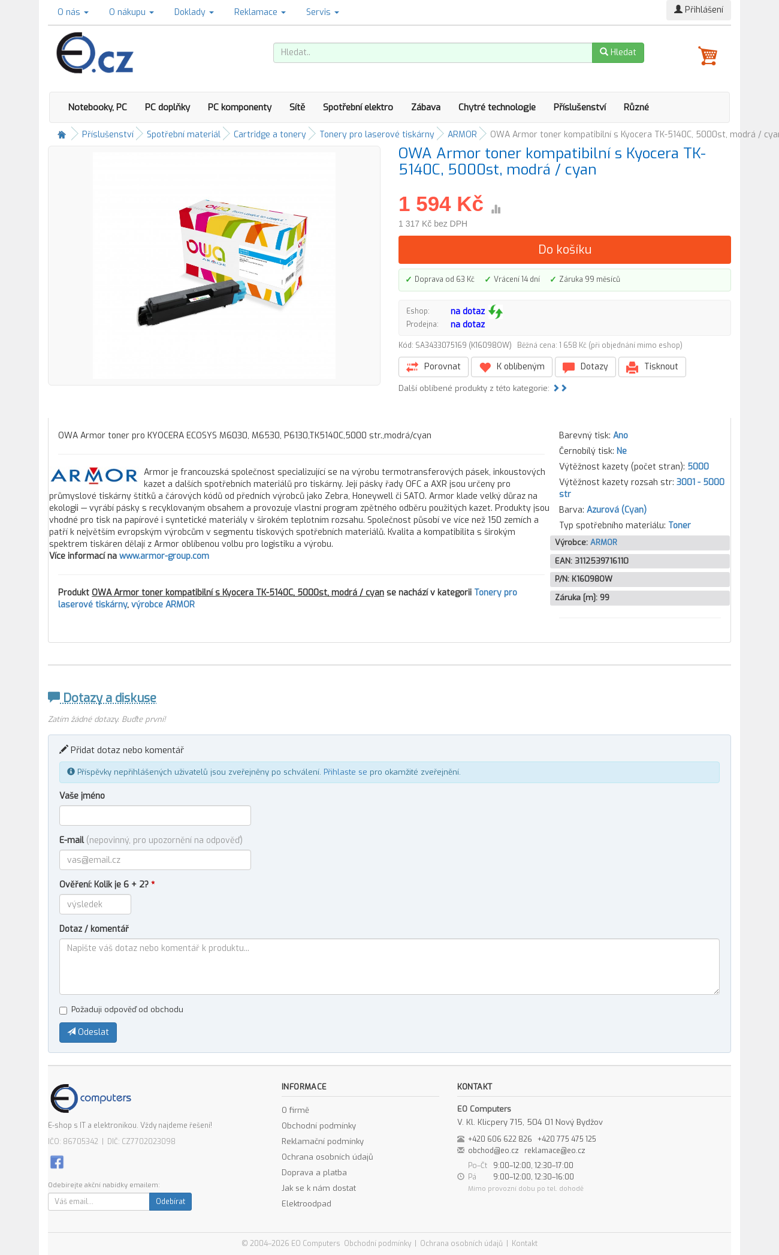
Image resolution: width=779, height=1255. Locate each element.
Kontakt (525, 1243)
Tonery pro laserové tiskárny (376, 134)
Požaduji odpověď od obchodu (121, 1009)
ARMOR (462, 134)
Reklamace (260, 12)
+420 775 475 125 (567, 1139)
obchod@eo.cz (493, 1150)
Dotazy (585, 367)
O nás (73, 12)
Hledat (618, 52)
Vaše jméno (82, 796)
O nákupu (131, 12)
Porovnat (433, 367)
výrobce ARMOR (163, 604)
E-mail (151, 840)
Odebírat (170, 1201)
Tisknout (652, 367)
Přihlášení (698, 10)
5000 (698, 466)
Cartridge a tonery (270, 134)
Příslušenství (580, 107)
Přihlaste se (345, 772)
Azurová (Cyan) (617, 510)
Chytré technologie (497, 107)
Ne (622, 451)
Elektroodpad (306, 1204)
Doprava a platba (314, 1172)
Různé (636, 107)
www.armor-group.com (164, 556)
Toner (679, 525)
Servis (322, 12)
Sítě (297, 107)
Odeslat (88, 1032)
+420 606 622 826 (500, 1139)
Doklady (194, 12)
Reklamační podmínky (323, 1141)
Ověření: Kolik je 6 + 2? (107, 884)
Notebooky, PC (97, 107)
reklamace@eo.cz (554, 1150)
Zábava (425, 107)
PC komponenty (239, 107)
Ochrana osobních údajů (327, 1157)
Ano (620, 435)
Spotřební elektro (358, 107)
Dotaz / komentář (94, 929)
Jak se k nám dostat (319, 1188)
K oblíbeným (512, 367)
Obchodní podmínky (319, 1126)
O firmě (295, 1110)
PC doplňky (167, 107)
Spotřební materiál (184, 134)
